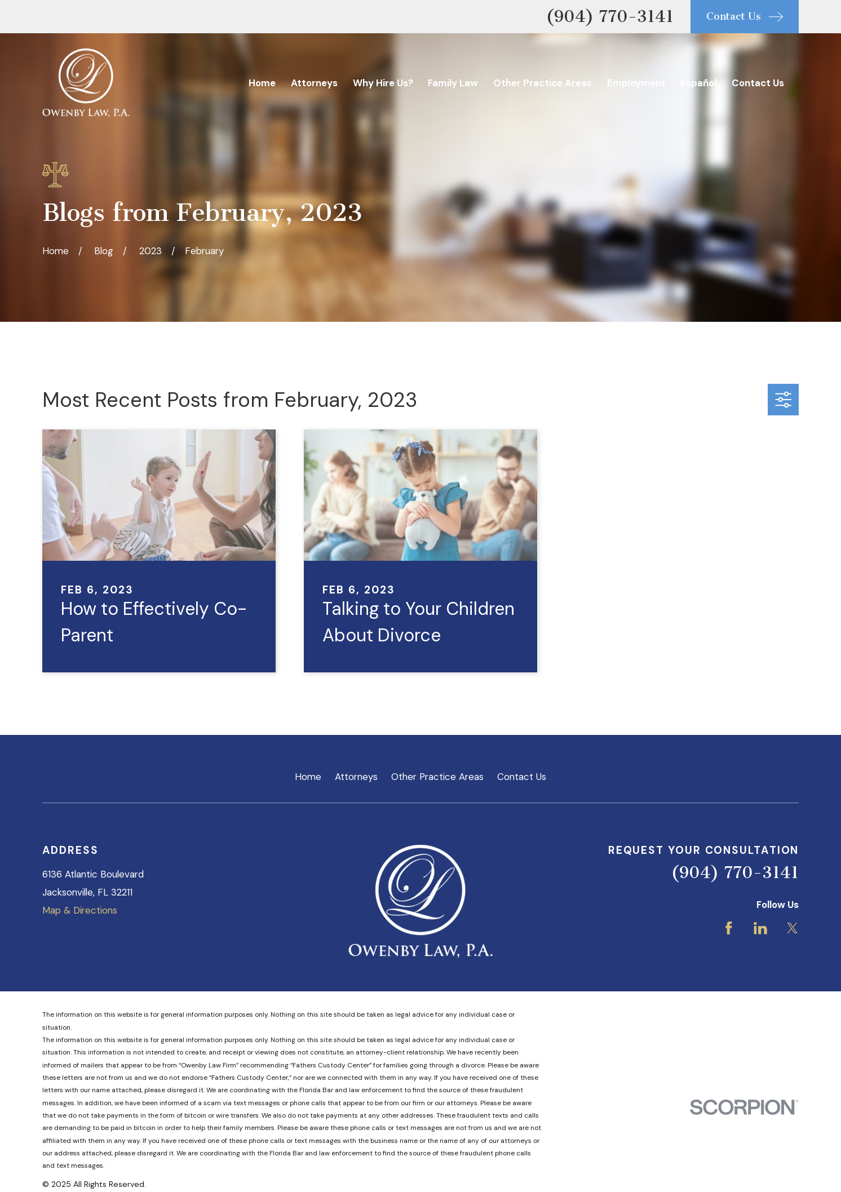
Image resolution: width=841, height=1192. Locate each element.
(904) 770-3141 (610, 16)
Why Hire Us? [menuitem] (383, 83)
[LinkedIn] (760, 928)
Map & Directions (79, 910)
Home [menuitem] (262, 83)
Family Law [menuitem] (453, 83)
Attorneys (356, 776)
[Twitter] (792, 928)
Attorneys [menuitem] (314, 83)
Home (308, 776)
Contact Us (521, 776)
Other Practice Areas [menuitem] (542, 83)
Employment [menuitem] (636, 83)
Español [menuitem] (698, 83)
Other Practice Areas (437, 776)
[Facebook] (729, 928)
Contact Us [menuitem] (758, 83)
